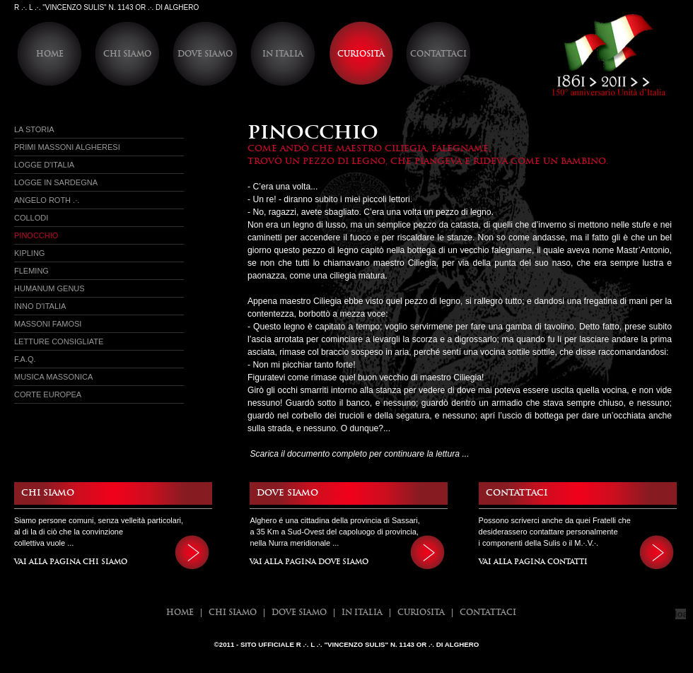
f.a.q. (25, 359)
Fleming (31, 271)
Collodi (31, 217)
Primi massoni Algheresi (67, 147)
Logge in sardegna (56, 182)
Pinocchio (36, 235)
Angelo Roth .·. (46, 200)
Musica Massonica (53, 377)
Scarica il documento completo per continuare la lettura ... (359, 454)
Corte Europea (47, 394)
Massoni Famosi (47, 324)
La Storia (34, 129)
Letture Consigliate (58, 341)
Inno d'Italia (40, 306)
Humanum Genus (49, 288)
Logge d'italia (44, 164)
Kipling (29, 253)
